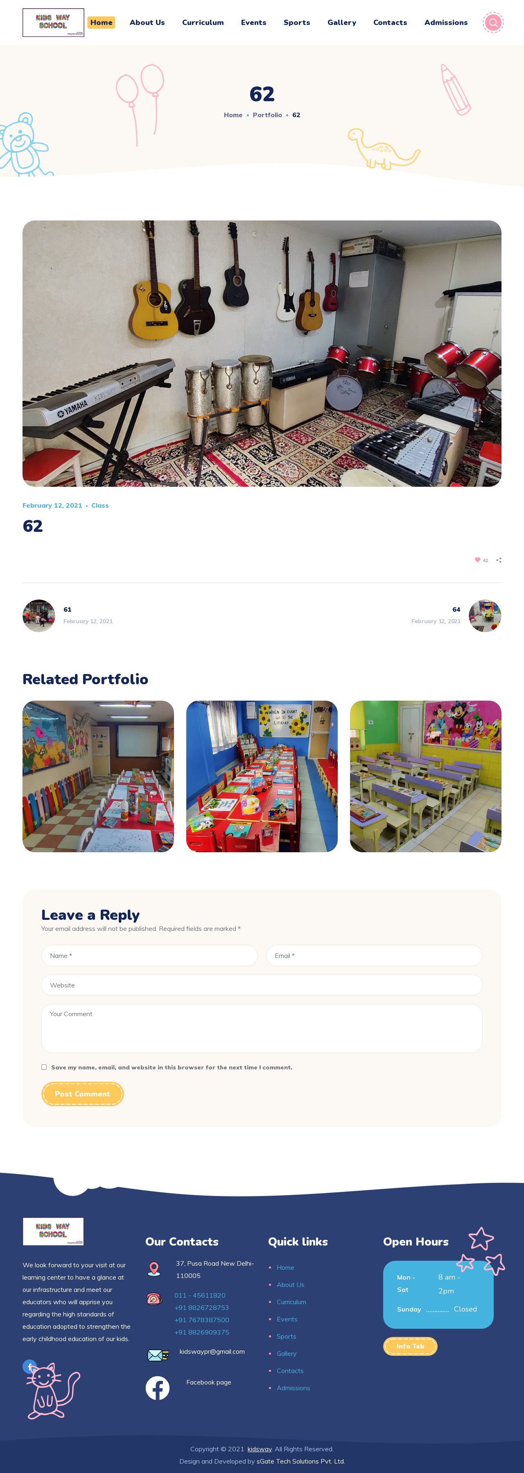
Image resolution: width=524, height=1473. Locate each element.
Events (287, 1319)
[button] (410, 1346)
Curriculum (291, 1302)
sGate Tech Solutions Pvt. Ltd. (301, 1461)
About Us (291, 1284)
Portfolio (267, 115)
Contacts (290, 1370)
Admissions (293, 1388)
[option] (98, 783)
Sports (286, 1336)
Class (100, 505)
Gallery (287, 1353)
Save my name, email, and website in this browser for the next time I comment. (171, 1067)
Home (233, 115)
